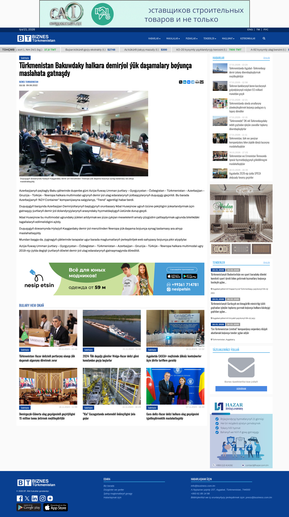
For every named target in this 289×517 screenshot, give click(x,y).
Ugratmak (241, 388)
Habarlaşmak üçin (112, 497)
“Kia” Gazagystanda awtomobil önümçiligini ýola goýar (109, 416)
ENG (250, 29)
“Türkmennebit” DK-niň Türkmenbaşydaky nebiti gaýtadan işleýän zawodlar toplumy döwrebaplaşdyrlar (248, 125)
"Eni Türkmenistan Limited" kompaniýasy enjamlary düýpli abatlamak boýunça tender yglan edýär (239, 331)
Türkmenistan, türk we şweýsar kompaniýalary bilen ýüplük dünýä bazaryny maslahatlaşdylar (249, 142)
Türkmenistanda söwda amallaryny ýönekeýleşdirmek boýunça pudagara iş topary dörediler (247, 107)
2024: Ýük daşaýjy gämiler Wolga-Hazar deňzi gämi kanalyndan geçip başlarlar (111, 358)
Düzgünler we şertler (114, 489)
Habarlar (218, 58)
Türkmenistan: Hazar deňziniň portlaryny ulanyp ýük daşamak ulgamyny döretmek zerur (47, 358)
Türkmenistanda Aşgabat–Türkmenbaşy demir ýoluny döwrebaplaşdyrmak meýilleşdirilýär (247, 72)
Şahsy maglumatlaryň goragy (118, 493)
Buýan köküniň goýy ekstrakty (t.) (93, 49)
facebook (20, 498)
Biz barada (109, 486)
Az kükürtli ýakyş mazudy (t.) (149, 49)
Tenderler (219, 262)
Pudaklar (192, 38)
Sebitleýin (25, 57)
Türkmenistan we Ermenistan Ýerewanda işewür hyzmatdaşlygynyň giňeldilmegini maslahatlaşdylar (248, 160)
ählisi (266, 58)
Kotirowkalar (247, 38)
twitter (27, 498)
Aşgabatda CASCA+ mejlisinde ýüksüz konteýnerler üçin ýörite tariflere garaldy (173, 358)
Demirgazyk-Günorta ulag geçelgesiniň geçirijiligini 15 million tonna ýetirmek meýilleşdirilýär (47, 416)
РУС (266, 29)
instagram (42, 498)
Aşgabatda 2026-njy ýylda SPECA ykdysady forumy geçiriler (245, 175)
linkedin (35, 498)
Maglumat (228, 38)
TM (258, 29)
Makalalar (173, 38)
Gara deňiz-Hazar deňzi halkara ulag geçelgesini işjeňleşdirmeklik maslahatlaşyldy (172, 416)
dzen (49, 498)
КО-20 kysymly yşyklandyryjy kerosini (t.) (212, 49)
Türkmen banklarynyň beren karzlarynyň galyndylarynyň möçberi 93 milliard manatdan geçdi (247, 90)
